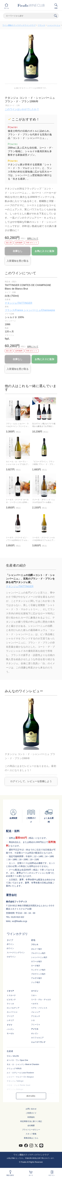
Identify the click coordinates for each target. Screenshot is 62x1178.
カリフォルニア (37, 1038)
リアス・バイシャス (39, 1008)
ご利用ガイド (31, 1113)
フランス (41, 25)
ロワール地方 (36, 961)
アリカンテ (35, 1016)
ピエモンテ (11, 1000)
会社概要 (31, 1125)
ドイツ (9, 1025)
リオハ (33, 995)
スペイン (34, 991)
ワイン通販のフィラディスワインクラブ (19, 25)
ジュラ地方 (35, 982)
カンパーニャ (12, 1012)
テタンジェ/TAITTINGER (18, 303)
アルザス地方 (36, 978)
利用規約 (31, 1117)
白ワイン (10, 948)
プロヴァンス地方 (38, 974)
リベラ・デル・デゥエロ (41, 1000)
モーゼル (10, 1033)
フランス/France (14, 310)
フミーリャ (35, 1025)
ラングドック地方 (38, 970)
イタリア (10, 991)
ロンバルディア (13, 1008)
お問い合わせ (31, 1109)
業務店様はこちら (31, 1138)
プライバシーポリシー (31, 1130)
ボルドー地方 (36, 949)
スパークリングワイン (16, 953)
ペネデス (34, 1004)
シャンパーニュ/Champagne (39, 310)
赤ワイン (10, 944)
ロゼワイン (11, 957)
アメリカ (34, 1029)
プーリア (10, 1016)
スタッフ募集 (31, 1134)
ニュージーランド (38, 1042)
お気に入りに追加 (44, 251)
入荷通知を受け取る (18, 261)
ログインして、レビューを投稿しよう (31, 781)
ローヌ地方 (35, 966)
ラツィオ (10, 1004)
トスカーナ (11, 995)
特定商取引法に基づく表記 (31, 1121)
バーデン (10, 1029)
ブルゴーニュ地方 (38, 953)
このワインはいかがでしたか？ (22, 109)
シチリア (10, 1020)
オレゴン (34, 1033)
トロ (33, 1020)
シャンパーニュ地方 (39, 957)
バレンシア (35, 1012)
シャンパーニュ (53, 25)
